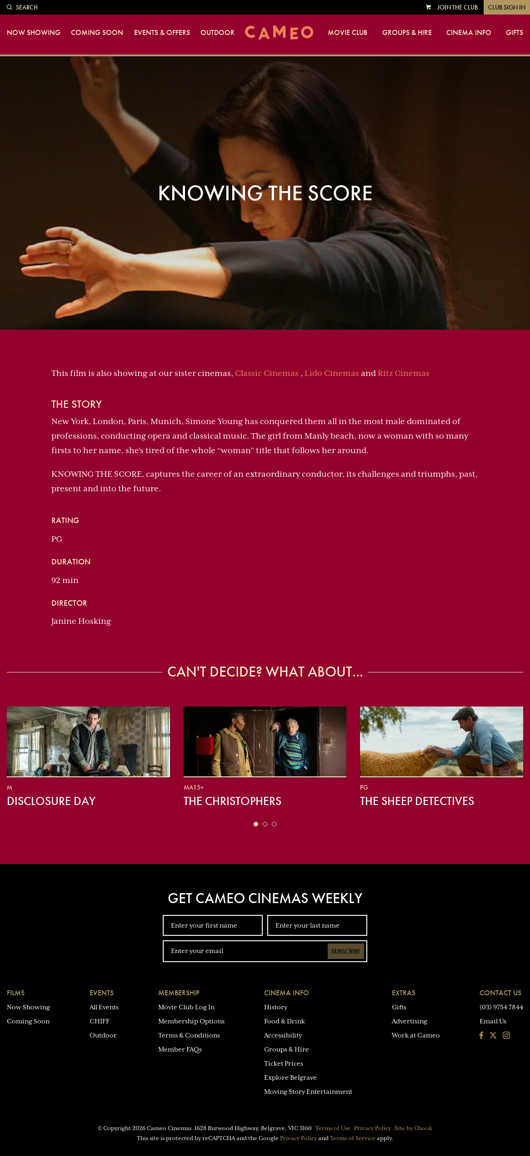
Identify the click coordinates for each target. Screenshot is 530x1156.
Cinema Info (468, 32)
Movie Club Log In (186, 1007)
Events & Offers (162, 32)
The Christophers (232, 801)
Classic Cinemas (267, 373)
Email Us (493, 1021)
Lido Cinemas (332, 373)
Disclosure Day (51, 801)
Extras (403, 993)
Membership (179, 993)
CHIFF (100, 1021)
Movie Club (347, 32)
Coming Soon (97, 32)
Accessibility (283, 1035)
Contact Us (500, 993)
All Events (104, 1007)
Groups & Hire (407, 32)
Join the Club (457, 7)
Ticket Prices (283, 1063)
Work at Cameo (416, 1035)
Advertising (409, 1021)
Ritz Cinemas (404, 373)
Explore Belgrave (290, 1077)
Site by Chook (413, 1128)
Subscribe (345, 951)
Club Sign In (506, 7)
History (275, 1007)
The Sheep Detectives (417, 801)
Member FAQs (180, 1049)
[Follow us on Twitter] (493, 1036)
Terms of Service (352, 1138)
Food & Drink (284, 1021)
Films (16, 993)
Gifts (514, 32)
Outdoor (217, 32)
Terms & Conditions (189, 1035)
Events (102, 993)
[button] (256, 824)
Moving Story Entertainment (308, 1091)
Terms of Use (332, 1128)
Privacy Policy (372, 1128)
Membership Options (191, 1021)
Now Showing (33, 32)
